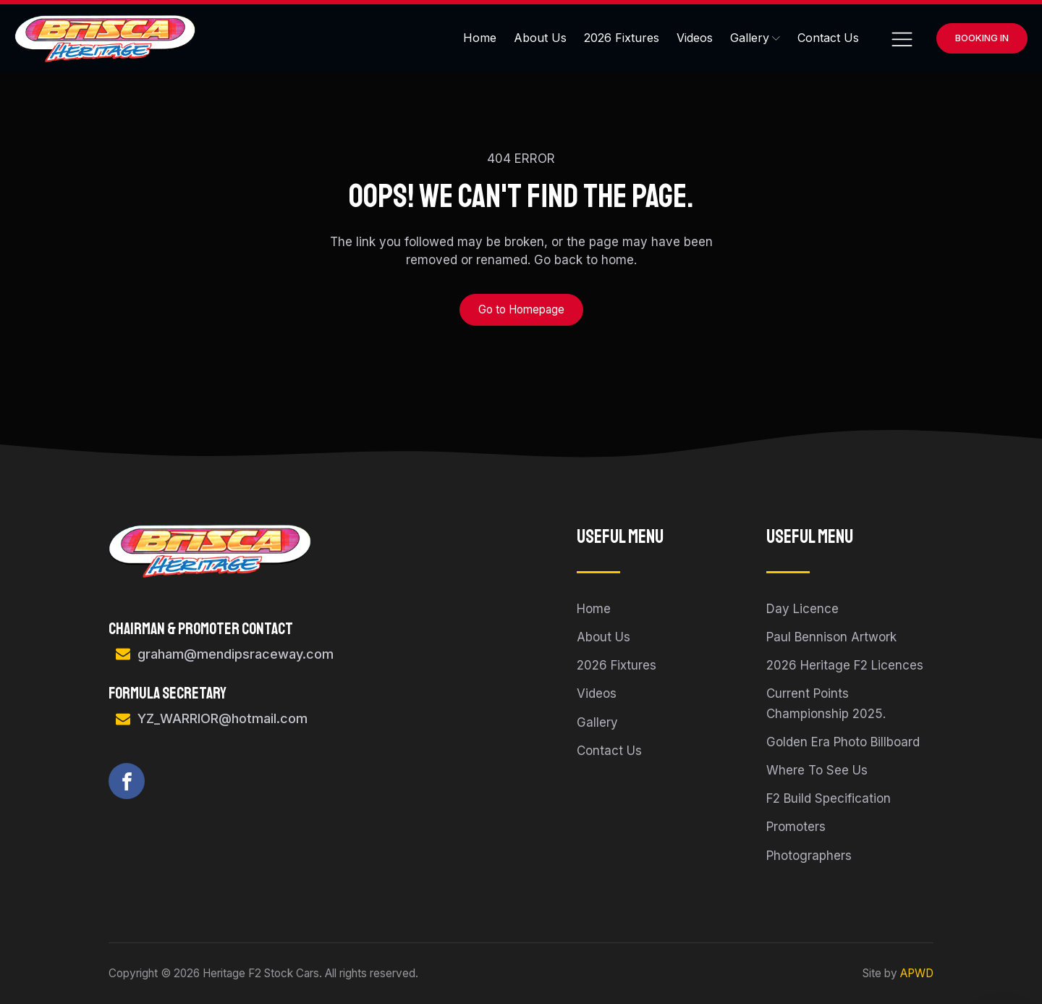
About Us (540, 37)
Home (479, 37)
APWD (916, 973)
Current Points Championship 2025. (826, 703)
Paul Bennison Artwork (831, 637)
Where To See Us (817, 770)
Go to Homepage (521, 309)
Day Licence (802, 609)
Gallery (755, 37)
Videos (695, 37)
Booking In (982, 37)
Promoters (796, 826)
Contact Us (828, 37)
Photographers (809, 855)
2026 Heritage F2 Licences (844, 665)
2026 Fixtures (621, 37)
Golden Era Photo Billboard (843, 742)
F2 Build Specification (828, 798)
